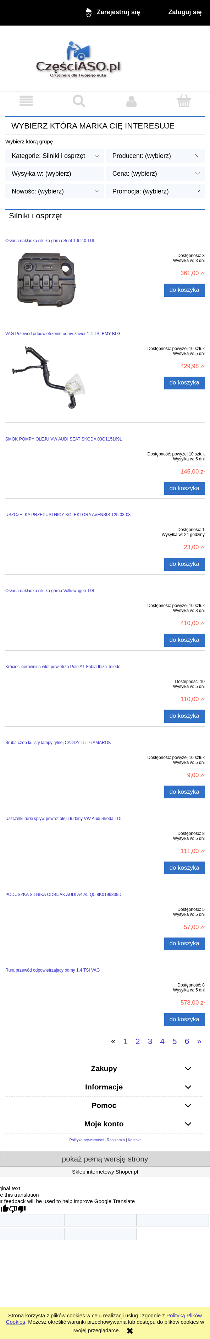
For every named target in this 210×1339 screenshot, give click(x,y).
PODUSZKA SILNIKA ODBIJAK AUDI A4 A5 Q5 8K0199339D (63, 894)
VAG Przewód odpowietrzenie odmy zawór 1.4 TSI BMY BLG (63, 333)
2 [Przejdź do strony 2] (138, 1041)
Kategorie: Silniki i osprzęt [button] (48, 155)
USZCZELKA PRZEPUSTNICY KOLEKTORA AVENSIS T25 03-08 (68, 514)
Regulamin (116, 1140)
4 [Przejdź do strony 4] (162, 1041)
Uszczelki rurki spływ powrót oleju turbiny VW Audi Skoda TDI (63, 818)
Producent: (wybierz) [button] (141, 155)
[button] (26, 101)
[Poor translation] (17, 1209)
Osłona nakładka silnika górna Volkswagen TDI (49, 590)
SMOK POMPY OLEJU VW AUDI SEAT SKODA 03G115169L (63, 439)
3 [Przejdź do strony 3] (150, 1041)
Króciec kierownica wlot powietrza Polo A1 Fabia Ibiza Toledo (63, 666)
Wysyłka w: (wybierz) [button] (41, 173)
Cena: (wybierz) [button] (134, 173)
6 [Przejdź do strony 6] (187, 1041)
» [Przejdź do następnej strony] (199, 1041)
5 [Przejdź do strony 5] (174, 1041)
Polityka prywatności (86, 1140)
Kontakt (134, 1140)
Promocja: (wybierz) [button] (140, 191)
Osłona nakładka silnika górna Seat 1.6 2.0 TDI (49, 240)
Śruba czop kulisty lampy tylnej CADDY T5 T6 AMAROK (58, 742)
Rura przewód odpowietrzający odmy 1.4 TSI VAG (52, 970)
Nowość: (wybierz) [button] (38, 191)
